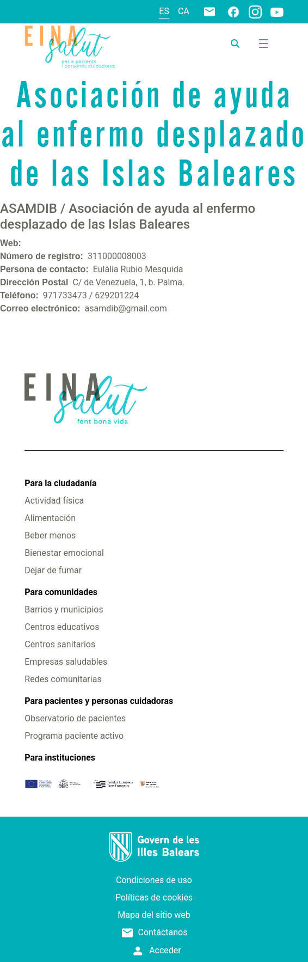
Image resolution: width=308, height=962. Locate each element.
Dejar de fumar (53, 570)
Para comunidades (60, 592)
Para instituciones (59, 757)
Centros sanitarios (59, 644)
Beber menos (50, 535)
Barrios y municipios (63, 609)
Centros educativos (61, 627)
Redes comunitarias (62, 679)
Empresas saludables (65, 662)
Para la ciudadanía (60, 483)
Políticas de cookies (154, 897)
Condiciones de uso (154, 880)
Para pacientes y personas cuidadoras (98, 701)
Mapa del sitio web (154, 915)
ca (183, 11)
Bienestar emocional (64, 553)
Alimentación (50, 518)
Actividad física (54, 500)
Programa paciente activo (74, 736)
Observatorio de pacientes (75, 718)
